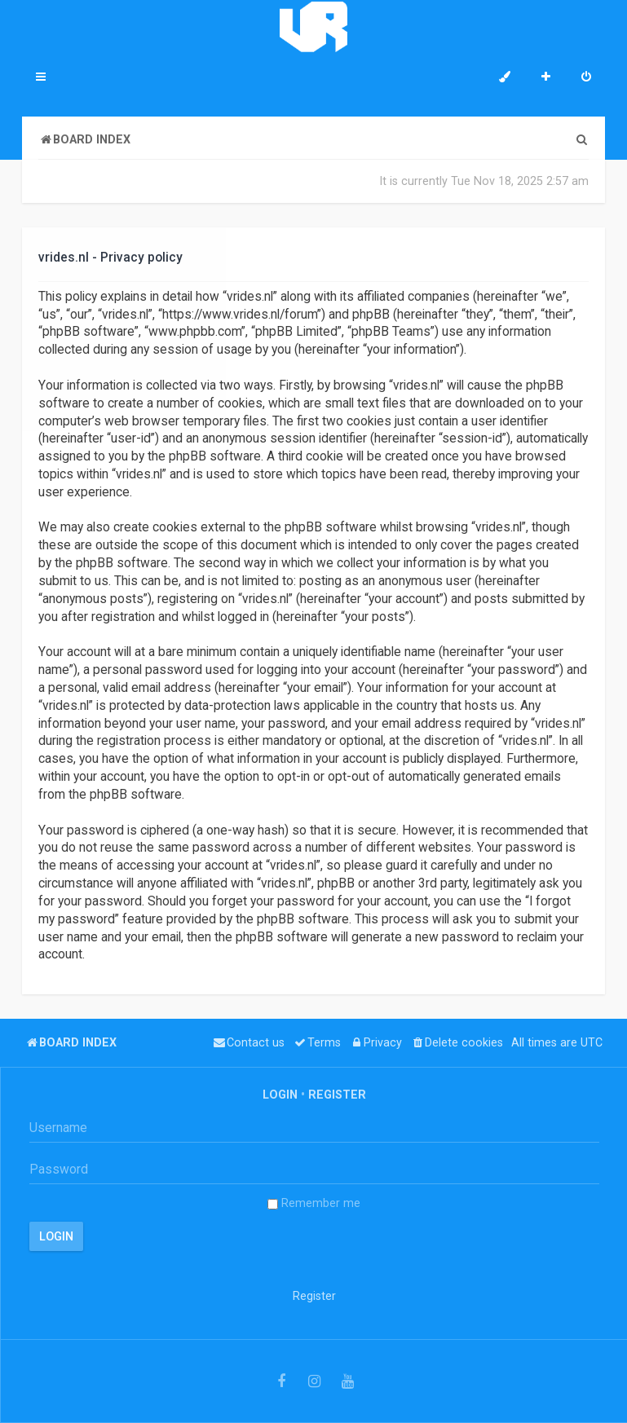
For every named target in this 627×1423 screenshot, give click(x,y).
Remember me (313, 1202)
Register (337, 1094)
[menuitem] (586, 78)
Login (280, 1094)
